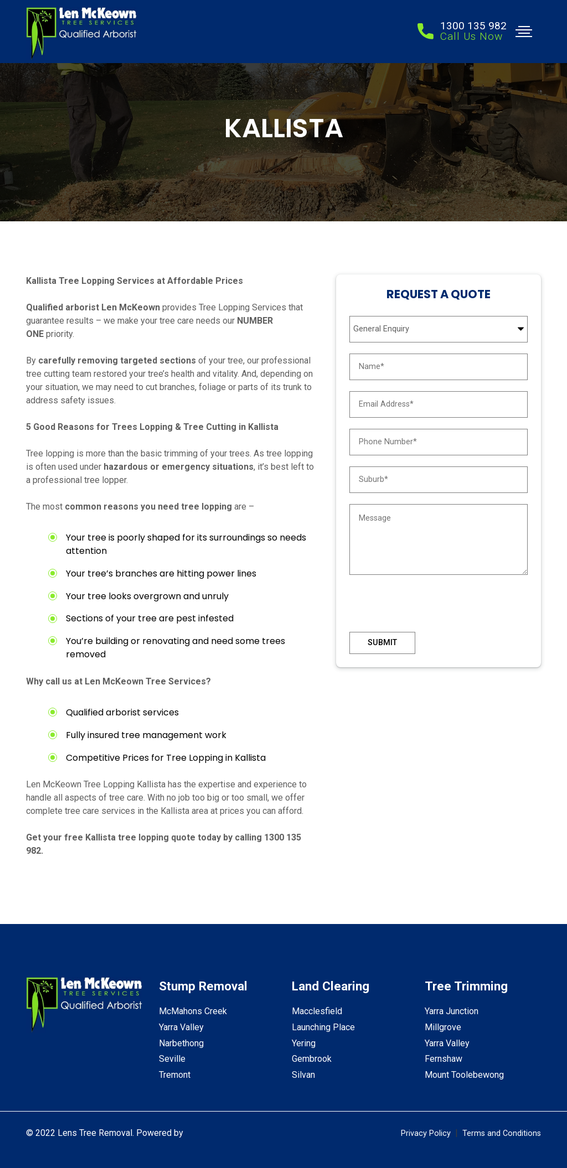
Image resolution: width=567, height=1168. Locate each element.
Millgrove (443, 1027)
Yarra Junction (451, 1011)
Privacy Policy (426, 1133)
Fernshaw (443, 1058)
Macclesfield (317, 1011)
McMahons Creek (193, 1011)
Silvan (303, 1075)
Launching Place (323, 1027)
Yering (304, 1043)
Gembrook (312, 1058)
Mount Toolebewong (464, 1075)
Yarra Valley (181, 1027)
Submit (382, 642)
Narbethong (181, 1043)
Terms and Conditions (501, 1133)
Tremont (174, 1075)
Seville (172, 1058)
